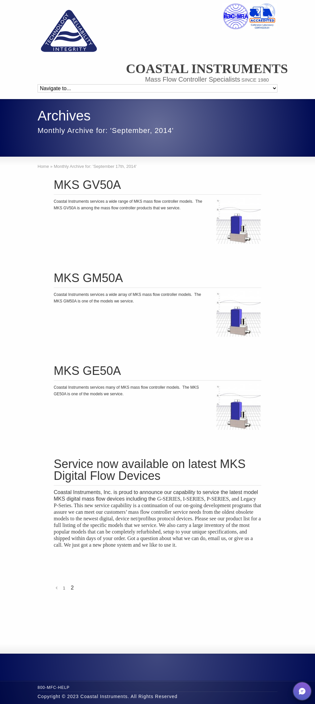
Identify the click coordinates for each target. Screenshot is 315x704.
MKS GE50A (87, 371)
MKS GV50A (87, 185)
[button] (302, 691)
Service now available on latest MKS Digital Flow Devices (149, 469)
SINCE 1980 (255, 80)
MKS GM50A (88, 278)
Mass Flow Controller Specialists (192, 79)
